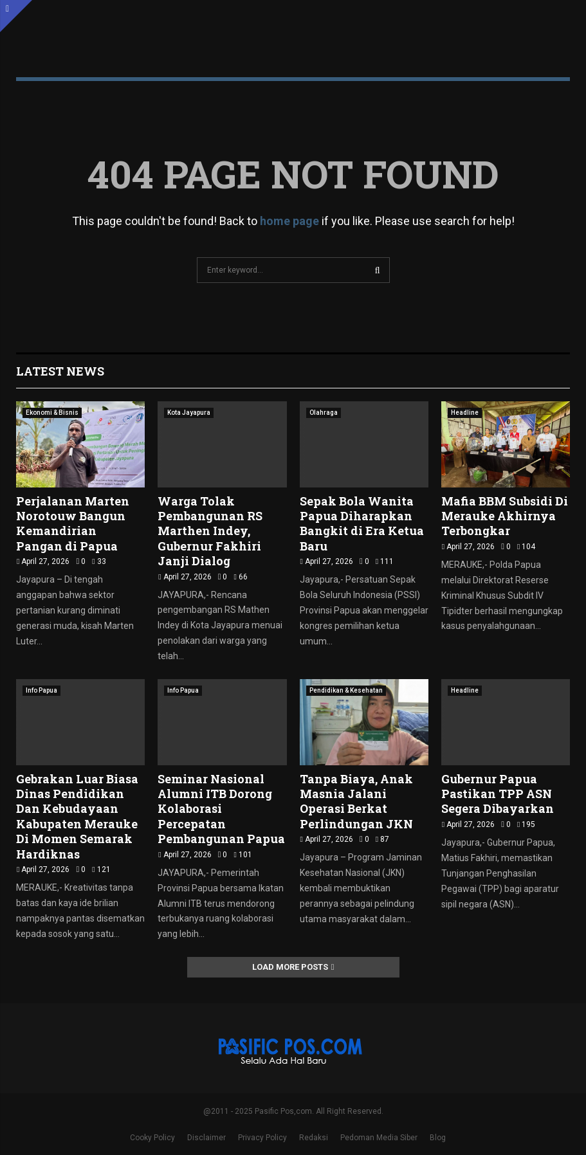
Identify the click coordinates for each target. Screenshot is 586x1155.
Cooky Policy (152, 1137)
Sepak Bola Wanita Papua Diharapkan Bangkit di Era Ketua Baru (362, 523)
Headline (465, 412)
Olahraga (323, 412)
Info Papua (41, 690)
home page (289, 221)
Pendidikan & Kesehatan (346, 690)
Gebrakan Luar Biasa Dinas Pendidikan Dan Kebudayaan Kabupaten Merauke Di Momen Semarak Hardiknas (77, 816)
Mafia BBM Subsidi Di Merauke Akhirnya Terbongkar (504, 516)
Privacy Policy (262, 1137)
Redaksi (313, 1137)
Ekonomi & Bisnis (52, 412)
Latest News (60, 371)
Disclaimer (206, 1137)
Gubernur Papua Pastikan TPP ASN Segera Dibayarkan (497, 794)
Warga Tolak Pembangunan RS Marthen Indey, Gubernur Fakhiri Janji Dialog (210, 531)
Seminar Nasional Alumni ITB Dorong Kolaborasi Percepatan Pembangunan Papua (221, 809)
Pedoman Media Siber (378, 1137)
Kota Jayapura (188, 412)
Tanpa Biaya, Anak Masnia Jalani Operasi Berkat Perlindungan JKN (356, 801)
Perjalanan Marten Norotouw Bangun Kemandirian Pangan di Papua (72, 523)
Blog (438, 1137)
